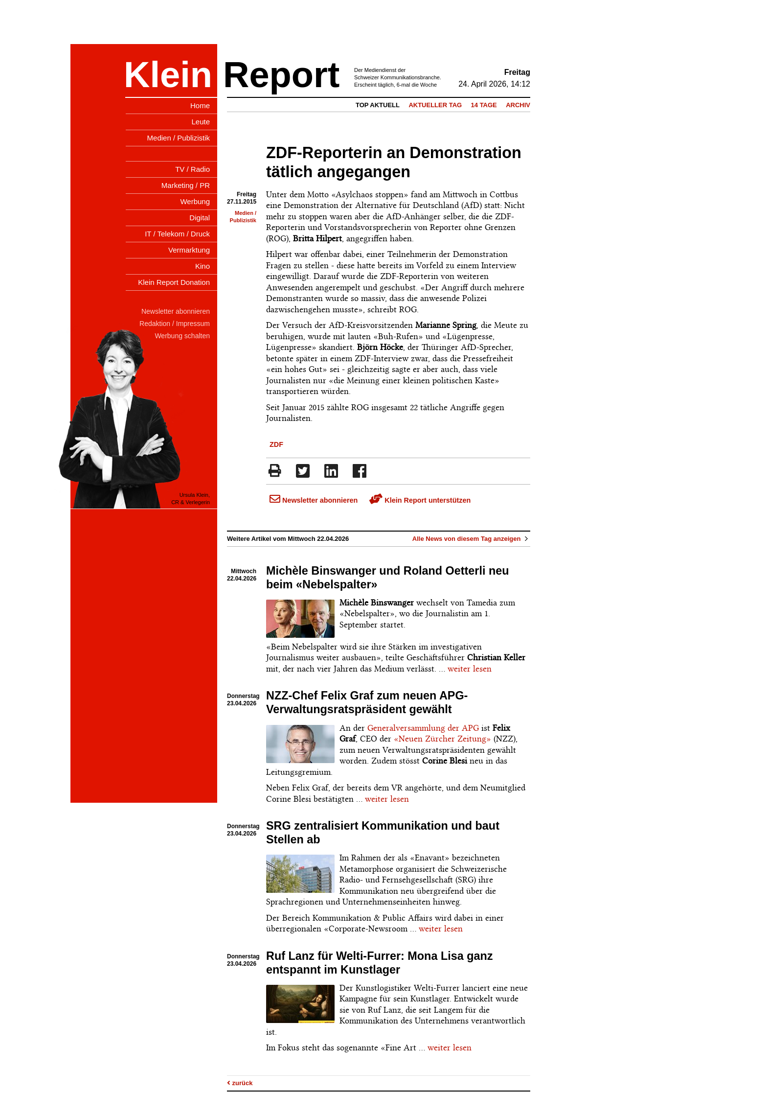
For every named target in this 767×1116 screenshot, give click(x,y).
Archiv (518, 105)
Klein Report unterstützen (420, 500)
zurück (240, 1083)
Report (281, 74)
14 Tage (484, 105)
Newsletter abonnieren (314, 500)
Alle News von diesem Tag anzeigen (471, 538)
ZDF (276, 444)
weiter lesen (470, 669)
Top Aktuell (378, 105)
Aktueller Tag (435, 105)
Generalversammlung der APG (423, 728)
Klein (168, 74)
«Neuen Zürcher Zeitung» (442, 739)
